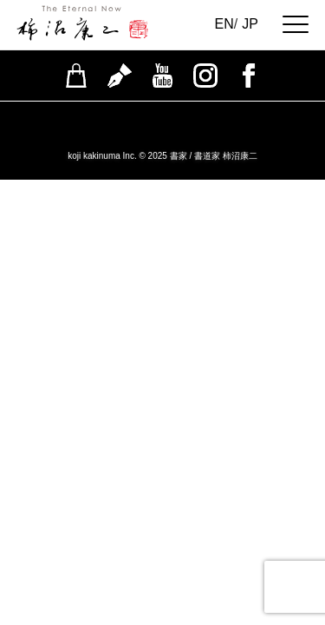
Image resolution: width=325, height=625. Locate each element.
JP (250, 23)
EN (224, 23)
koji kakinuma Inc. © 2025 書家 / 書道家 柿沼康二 (162, 156)
